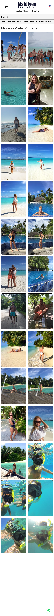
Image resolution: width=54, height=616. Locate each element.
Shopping (26, 11)
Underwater (40, 21)
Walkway (48, 21)
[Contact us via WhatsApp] (48, 610)
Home (3, 21)
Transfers (35, 11)
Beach (9, 21)
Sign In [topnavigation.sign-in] (6, 7)
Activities (18, 11)
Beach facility (16, 21)
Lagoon (25, 21)
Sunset (31, 21)
